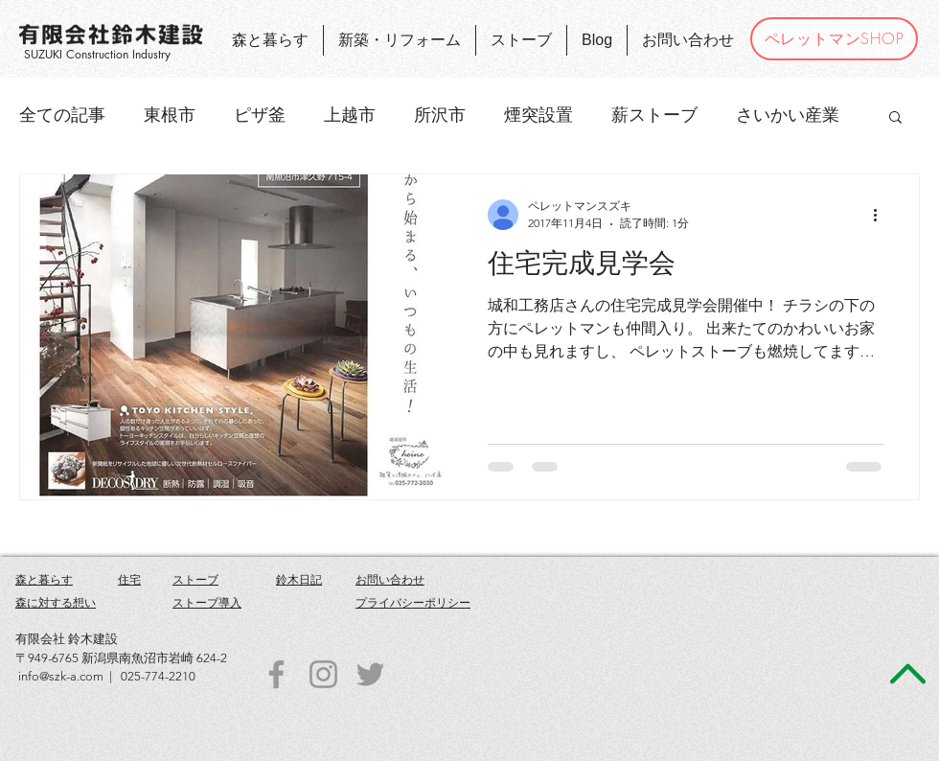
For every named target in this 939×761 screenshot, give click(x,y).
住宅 (129, 579)
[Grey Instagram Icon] (323, 674)
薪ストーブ (654, 115)
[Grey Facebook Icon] (276, 674)
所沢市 (440, 115)
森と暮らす (44, 579)
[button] (895, 118)
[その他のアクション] (881, 214)
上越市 (350, 115)
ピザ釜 (260, 115)
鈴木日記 (299, 579)
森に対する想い (55, 602)
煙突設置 (538, 115)
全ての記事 (62, 115)
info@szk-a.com (60, 676)
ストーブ (195, 579)
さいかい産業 (787, 115)
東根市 (169, 115)
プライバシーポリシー (412, 602)
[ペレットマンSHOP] (834, 38)
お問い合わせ (389, 579)
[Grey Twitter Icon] (370, 674)
